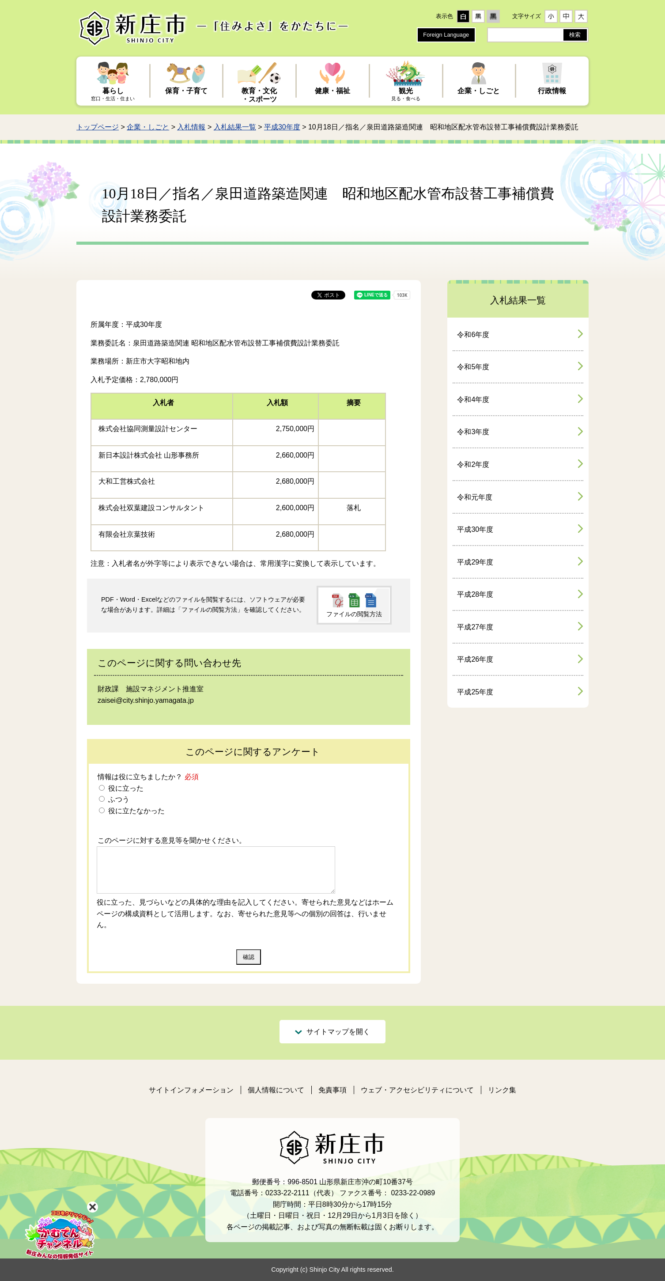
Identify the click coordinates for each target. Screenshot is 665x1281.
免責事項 (332, 1090)
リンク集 (502, 1090)
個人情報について (276, 1090)
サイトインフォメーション (191, 1090)
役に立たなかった (135, 811)
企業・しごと (148, 127)
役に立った (124, 788)
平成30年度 (282, 127)
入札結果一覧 (235, 127)
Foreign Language (446, 34)
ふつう (117, 799)
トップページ (97, 127)
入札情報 (191, 127)
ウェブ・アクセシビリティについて (417, 1090)
